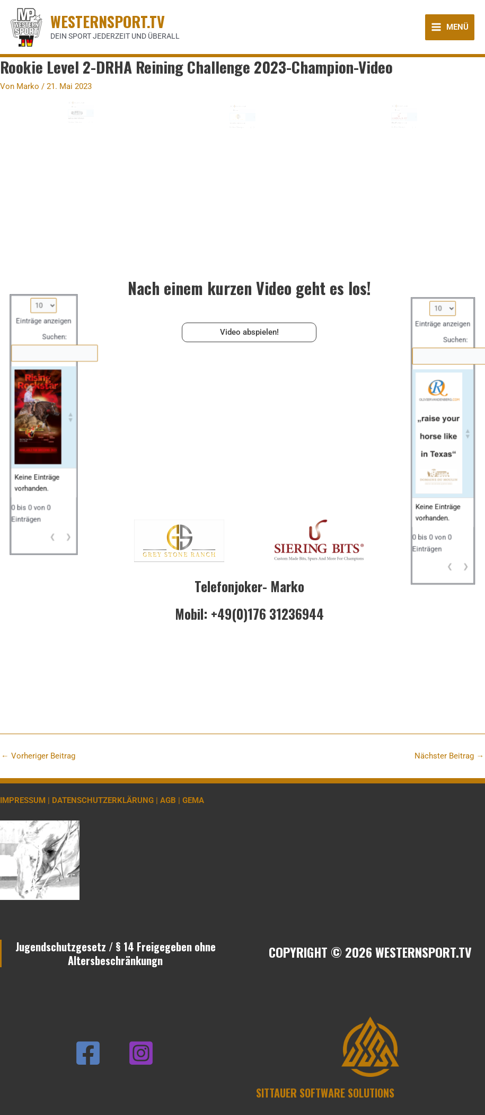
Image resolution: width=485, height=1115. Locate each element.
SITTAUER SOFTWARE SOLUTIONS (325, 1093)
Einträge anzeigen (79, 117)
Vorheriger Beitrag (38, 756)
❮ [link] (86, 131)
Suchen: (75, 120)
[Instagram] (141, 1053)
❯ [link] (89, 131)
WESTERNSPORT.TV (107, 21)
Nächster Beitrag (449, 756)
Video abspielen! (249, 332)
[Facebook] (88, 1053)
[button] (250, 129)
